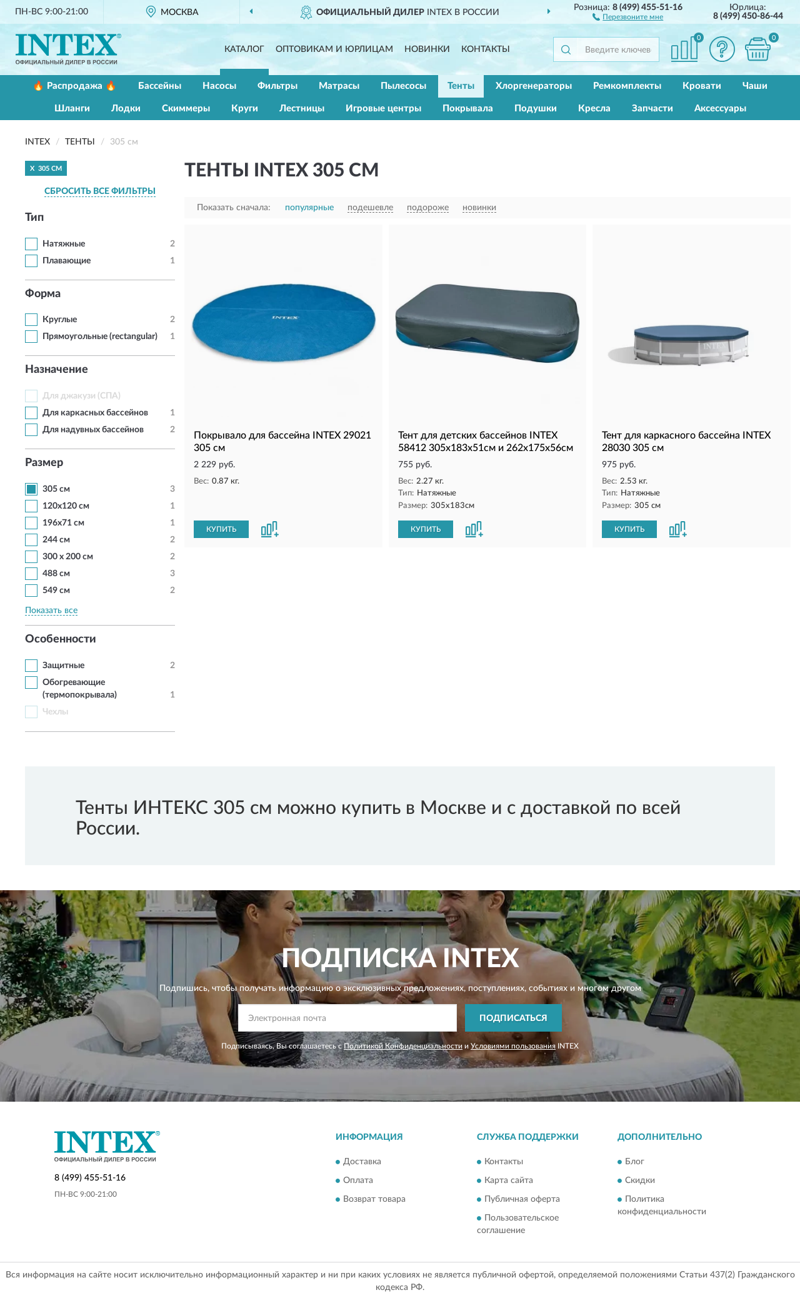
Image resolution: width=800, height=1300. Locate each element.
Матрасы (339, 86)
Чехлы (55, 712)
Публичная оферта (522, 1199)
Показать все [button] (51, 610)
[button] (627, 16)
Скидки (640, 1180)
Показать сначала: (234, 207)
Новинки (427, 49)
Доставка (362, 1161)
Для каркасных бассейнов (95, 413)
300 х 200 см (67, 556)
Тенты (461, 86)
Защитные (63, 665)
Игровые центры (383, 108)
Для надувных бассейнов (93, 429)
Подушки (535, 108)
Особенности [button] (60, 639)
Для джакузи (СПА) (81, 396)
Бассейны (159, 86)
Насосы (219, 86)
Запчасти (652, 108)
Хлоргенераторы (534, 86)
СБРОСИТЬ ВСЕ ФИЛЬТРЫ (100, 191)
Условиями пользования (513, 1046)
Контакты (485, 49)
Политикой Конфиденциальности (403, 1046)
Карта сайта (508, 1180)
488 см (56, 573)
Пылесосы (403, 86)
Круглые (59, 319)
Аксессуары (720, 108)
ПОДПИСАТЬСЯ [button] (513, 1018)
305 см (56, 489)
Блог (634, 1161)
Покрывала (467, 108)
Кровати (701, 86)
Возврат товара (374, 1199)
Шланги (72, 108)
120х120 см (65, 506)
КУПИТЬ (221, 529)
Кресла (594, 108)
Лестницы (301, 108)
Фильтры (278, 86)
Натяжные (63, 244)
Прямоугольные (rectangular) (100, 336)
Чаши (755, 86)
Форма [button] (43, 294)
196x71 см (63, 523)
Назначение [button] (56, 369)
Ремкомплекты (627, 86)
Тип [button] (34, 217)
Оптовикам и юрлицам (334, 49)
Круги (244, 108)
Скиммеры (186, 108)
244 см (56, 540)
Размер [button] (44, 463)
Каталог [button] (244, 49)
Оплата (358, 1180)
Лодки (126, 108)
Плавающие (66, 260)
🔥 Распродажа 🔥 (74, 86)
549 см (56, 590)
